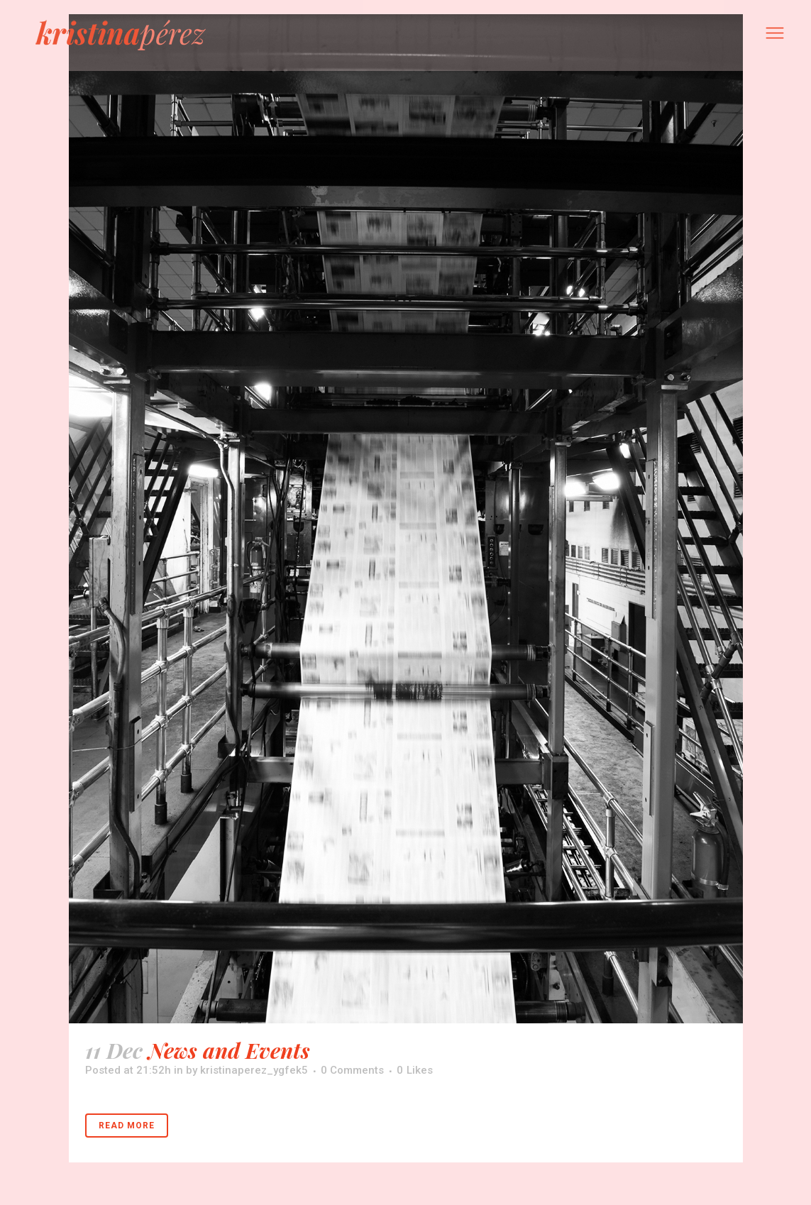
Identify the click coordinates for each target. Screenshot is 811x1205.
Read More (127, 1125)
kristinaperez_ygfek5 (254, 1070)
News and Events (229, 1050)
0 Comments (352, 1070)
